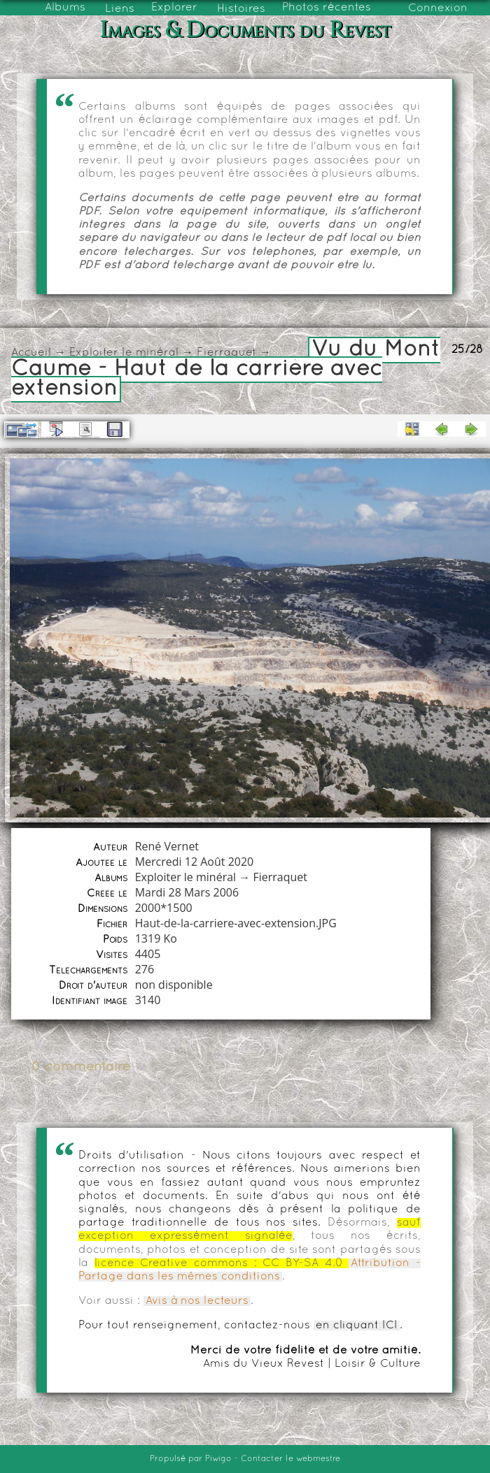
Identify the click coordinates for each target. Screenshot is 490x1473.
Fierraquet (226, 353)
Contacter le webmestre (290, 1459)
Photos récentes (326, 8)
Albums (65, 8)
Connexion (438, 8)
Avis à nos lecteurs (197, 1301)
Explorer (174, 8)
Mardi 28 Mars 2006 (187, 892)
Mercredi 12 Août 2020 (194, 861)
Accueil (31, 353)
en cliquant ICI (357, 1325)
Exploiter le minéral (123, 353)
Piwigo (218, 1459)
